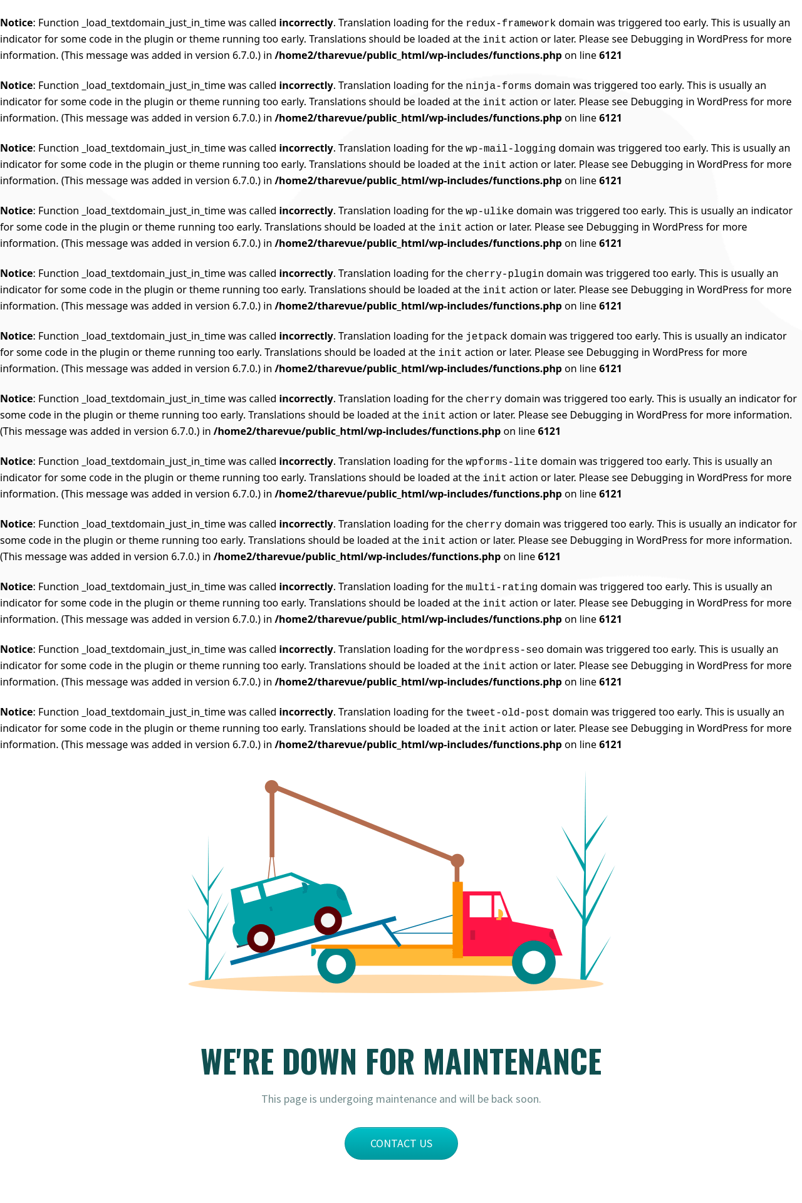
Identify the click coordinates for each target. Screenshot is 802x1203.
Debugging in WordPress (688, 39)
